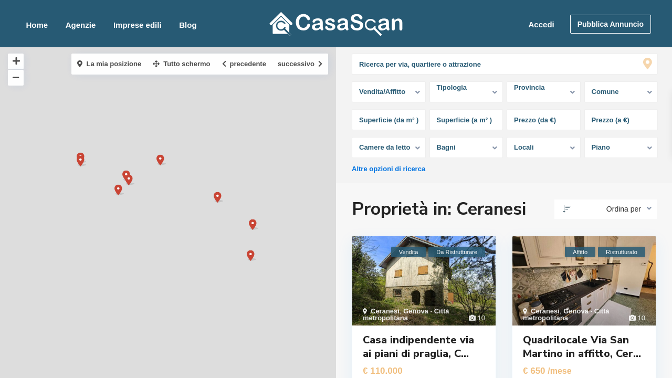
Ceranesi (385, 311)
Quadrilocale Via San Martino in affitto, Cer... (582, 347)
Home (37, 24)
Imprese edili (137, 24)
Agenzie (81, 24)
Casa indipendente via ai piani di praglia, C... (418, 347)
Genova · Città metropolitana (406, 314)
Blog (187, 24)
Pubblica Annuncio (611, 24)
